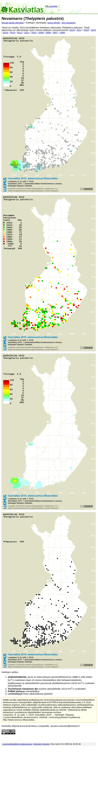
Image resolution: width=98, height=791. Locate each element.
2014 (5, 32)
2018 (72, 30)
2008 (48, 32)
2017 (79, 30)
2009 (41, 32)
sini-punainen (69, 22)
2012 (19, 32)
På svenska (51, 6)
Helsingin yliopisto (41, 744)
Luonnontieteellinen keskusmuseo (17, 744)
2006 (62, 32)
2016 (86, 30)
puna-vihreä (54, 22)
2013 (12, 32)
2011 (26, 32)
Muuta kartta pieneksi (13, 22)
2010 (33, 32)
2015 (93, 30)
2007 (55, 32)
